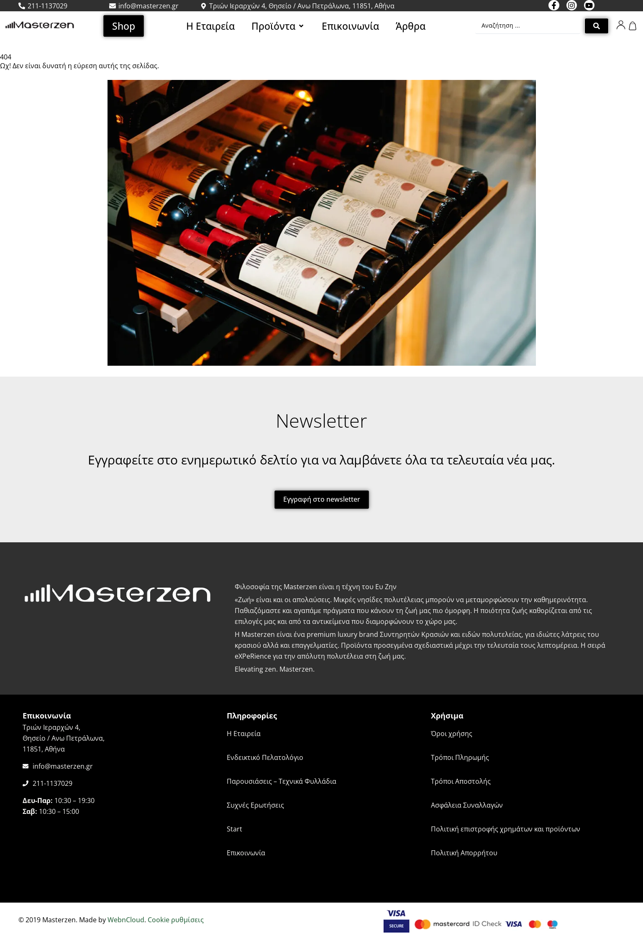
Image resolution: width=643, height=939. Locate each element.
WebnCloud (126, 919)
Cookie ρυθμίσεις (176, 919)
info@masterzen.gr (63, 766)
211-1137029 (52, 783)
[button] (278, 25)
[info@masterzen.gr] (25, 766)
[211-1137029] (25, 783)
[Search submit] (596, 26)
